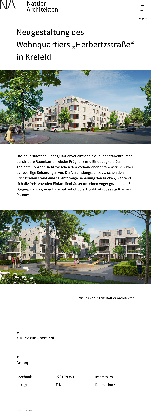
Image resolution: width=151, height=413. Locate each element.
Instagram (25, 385)
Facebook (24, 377)
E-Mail (60, 385)
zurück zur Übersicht (36, 337)
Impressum (104, 377)
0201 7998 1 (65, 377)
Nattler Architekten (42, 7)
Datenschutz (105, 385)
